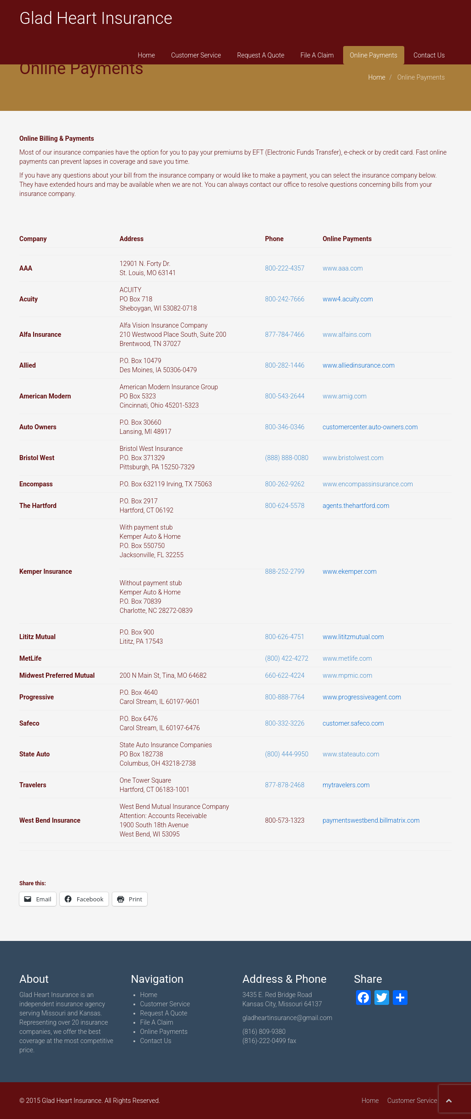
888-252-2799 (284, 571)
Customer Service (196, 55)
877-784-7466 (284, 334)
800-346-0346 (284, 427)
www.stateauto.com (350, 754)
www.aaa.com (342, 268)
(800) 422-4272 (286, 658)
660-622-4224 (284, 675)
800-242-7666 (284, 299)
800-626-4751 (284, 636)
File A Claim (316, 55)
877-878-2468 (284, 785)
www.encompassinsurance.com (367, 484)
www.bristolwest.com (352, 457)
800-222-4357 (284, 268)
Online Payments (373, 55)
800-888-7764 (284, 697)
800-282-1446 (284, 365)
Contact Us (429, 55)
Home (146, 55)
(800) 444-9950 (286, 754)
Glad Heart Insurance (95, 18)
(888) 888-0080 (286, 457)
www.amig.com (344, 396)
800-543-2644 (284, 396)
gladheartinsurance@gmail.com (287, 1017)
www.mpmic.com (347, 675)
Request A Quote (261, 55)
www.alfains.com (346, 334)
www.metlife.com (347, 658)
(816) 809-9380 (264, 1031)
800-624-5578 (284, 505)
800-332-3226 (284, 723)
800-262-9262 (284, 484)
